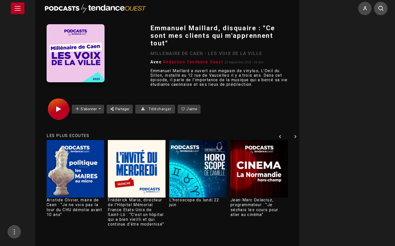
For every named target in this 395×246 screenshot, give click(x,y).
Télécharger (155, 109)
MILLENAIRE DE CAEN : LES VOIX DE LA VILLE (206, 53)
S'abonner (86, 108)
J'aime (189, 109)
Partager (120, 109)
